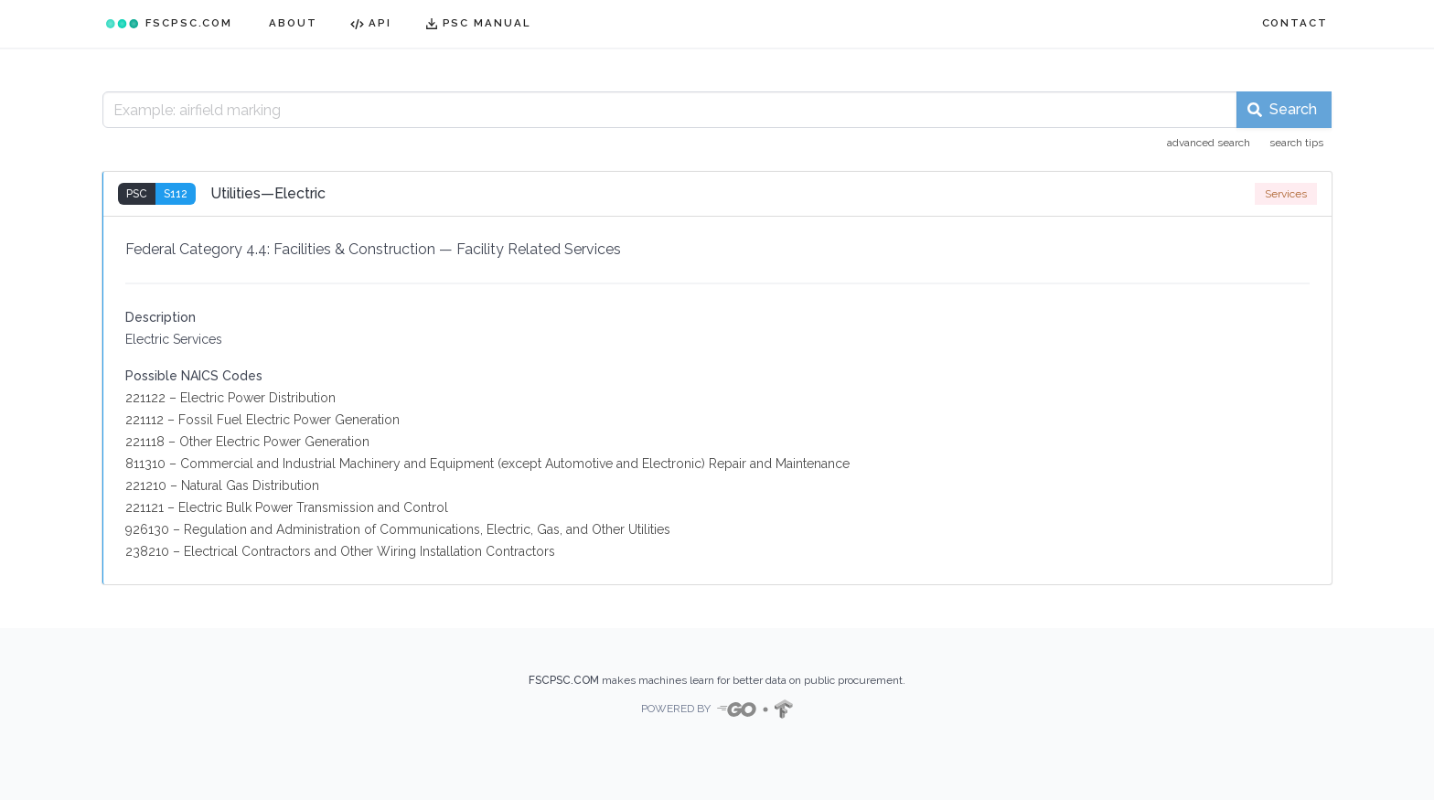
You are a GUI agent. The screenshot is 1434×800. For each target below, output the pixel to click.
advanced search (1208, 142)
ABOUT (293, 22)
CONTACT (1295, 22)
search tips (1296, 142)
